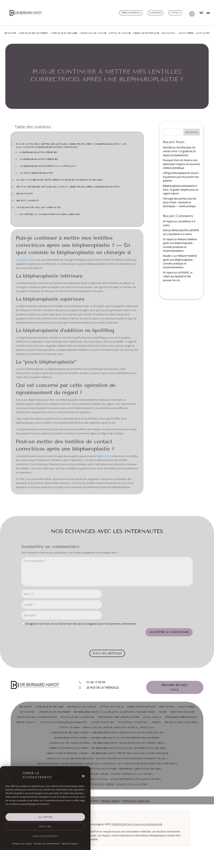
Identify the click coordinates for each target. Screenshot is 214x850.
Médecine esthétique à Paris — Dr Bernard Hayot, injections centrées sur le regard (107, 748)
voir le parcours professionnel (144, 824)
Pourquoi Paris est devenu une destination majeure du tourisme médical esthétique (181, 164)
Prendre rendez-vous (174, 687)
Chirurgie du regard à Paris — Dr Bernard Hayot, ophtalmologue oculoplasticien (107, 732)
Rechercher (191, 132)
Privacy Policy (26, 722)
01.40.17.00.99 (155, 13)
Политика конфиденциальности (63, 722)
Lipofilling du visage (93, 33)
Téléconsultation (130, 13)
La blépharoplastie (26, 259)
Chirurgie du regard (64, 33)
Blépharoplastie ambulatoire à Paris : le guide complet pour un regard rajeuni (181, 189)
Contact (175, 13)
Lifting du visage (119, 33)
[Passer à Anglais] (201, 13)
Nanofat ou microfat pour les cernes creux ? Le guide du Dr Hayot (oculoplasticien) (179, 151)
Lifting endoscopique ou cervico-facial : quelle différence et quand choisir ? (107, 779)
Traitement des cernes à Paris (119, 717)
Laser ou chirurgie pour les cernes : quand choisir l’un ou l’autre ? (107, 774)
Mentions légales (70, 844)
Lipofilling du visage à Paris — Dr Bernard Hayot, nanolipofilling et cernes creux (107, 743)
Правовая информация (181, 717)
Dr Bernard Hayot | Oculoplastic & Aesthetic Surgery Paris (114, 712)
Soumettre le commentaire (169, 632)
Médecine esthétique (146, 33)
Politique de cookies (22, 844)
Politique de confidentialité (47, 844)
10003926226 (119, 824)
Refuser (45, 826)
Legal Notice (152, 717)
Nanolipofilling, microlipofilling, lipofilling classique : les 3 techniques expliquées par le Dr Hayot (107, 763)
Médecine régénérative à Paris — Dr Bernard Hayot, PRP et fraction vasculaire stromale (107, 753)
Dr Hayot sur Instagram (181, 722)
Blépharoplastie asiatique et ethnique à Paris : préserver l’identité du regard (107, 769)
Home (162, 712)
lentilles (106, 456)
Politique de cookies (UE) (77, 717)
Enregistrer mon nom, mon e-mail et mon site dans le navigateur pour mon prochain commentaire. (80, 623)
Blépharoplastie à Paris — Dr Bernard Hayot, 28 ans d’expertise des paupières (107, 738)
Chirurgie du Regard (49, 707)
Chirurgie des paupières (33, 33)
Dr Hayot (9, 33)
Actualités (203, 33)
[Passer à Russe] (208, 13)
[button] (83, 776)
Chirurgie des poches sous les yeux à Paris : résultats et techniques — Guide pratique (179, 202)
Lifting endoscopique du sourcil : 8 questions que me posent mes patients (181, 176)
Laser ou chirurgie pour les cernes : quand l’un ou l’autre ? (107, 784)
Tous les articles (107, 653)
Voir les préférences (45, 836)
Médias (156, 722)
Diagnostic (169, 33)
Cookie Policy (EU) (102, 722)
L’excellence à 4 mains (179, 234)
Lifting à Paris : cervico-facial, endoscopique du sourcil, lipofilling (107, 727)
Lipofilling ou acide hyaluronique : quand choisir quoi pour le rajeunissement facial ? (107, 758)
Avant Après (186, 33)
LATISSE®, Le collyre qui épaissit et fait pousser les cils (177, 276)
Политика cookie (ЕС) (133, 722)
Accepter (45, 817)
